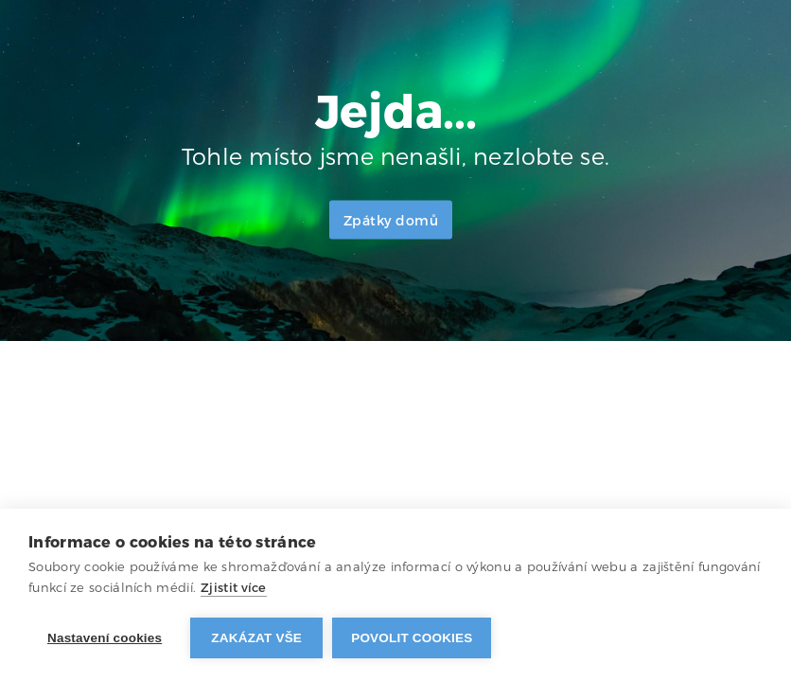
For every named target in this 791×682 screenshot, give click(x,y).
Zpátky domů (391, 221)
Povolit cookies (411, 638)
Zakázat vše (256, 638)
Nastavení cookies (104, 638)
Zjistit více (234, 588)
